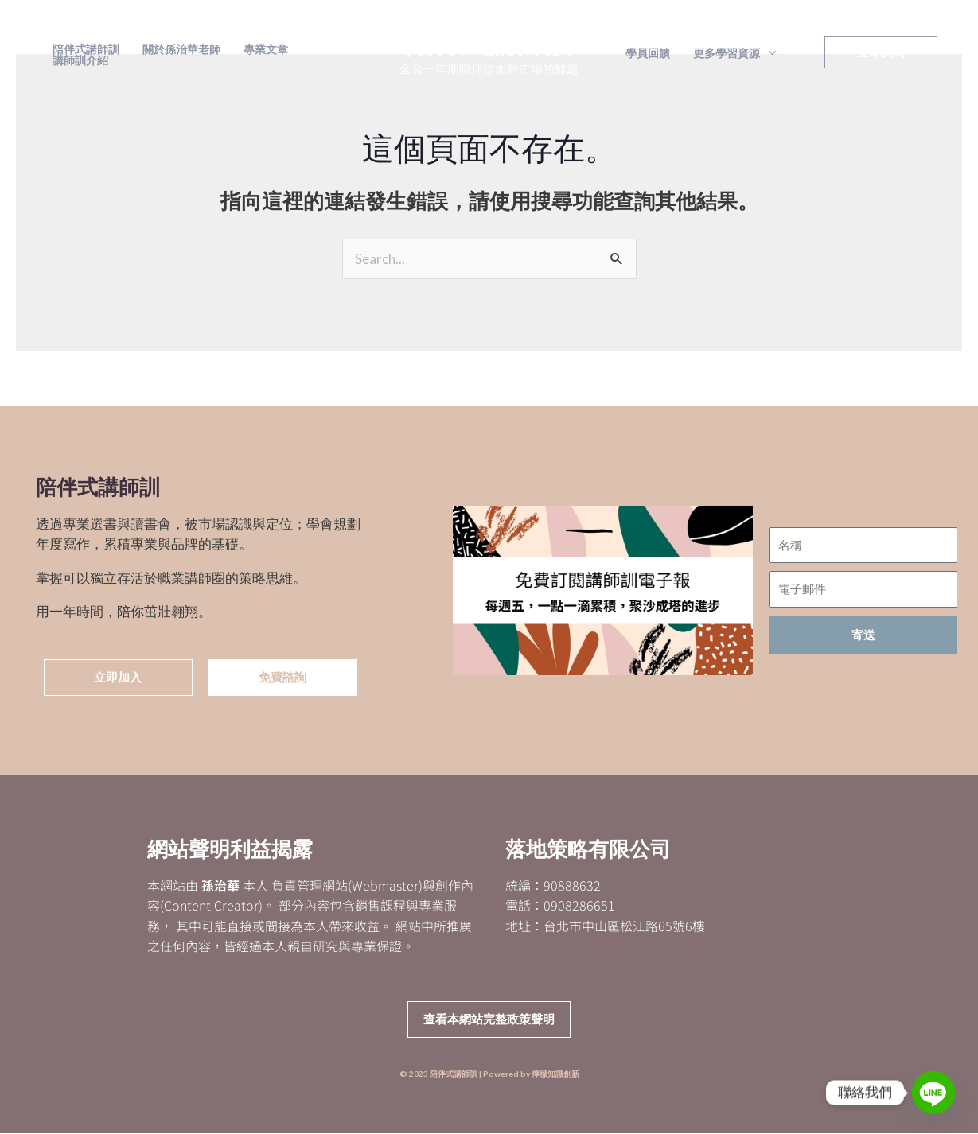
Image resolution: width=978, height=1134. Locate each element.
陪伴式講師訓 (85, 49)
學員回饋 (647, 53)
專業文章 (263, 49)
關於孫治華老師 (180, 49)
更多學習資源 (725, 53)
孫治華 (220, 885)
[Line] (933, 1092)
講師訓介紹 (79, 60)
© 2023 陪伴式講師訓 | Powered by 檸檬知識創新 (489, 1074)
